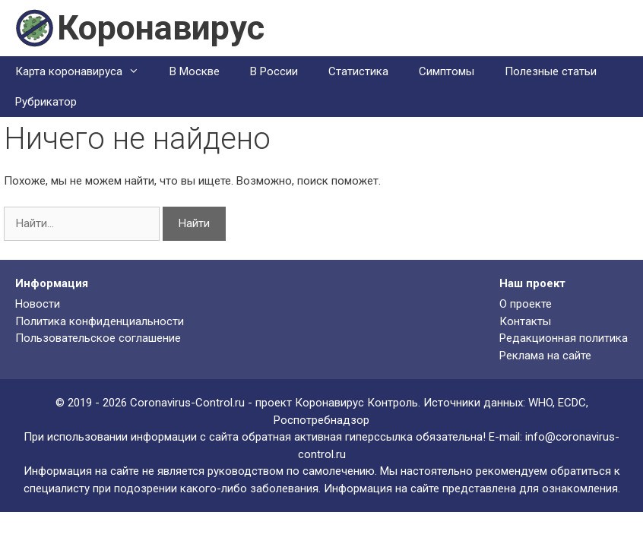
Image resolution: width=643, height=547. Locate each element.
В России (274, 71)
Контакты (525, 321)
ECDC (572, 402)
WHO (540, 402)
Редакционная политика (563, 338)
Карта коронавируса (84, 71)
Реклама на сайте (545, 355)
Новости (37, 304)
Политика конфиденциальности (99, 321)
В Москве (194, 71)
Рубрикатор (46, 102)
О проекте (525, 304)
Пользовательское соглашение (98, 338)
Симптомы (446, 71)
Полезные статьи (551, 71)
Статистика (358, 71)
